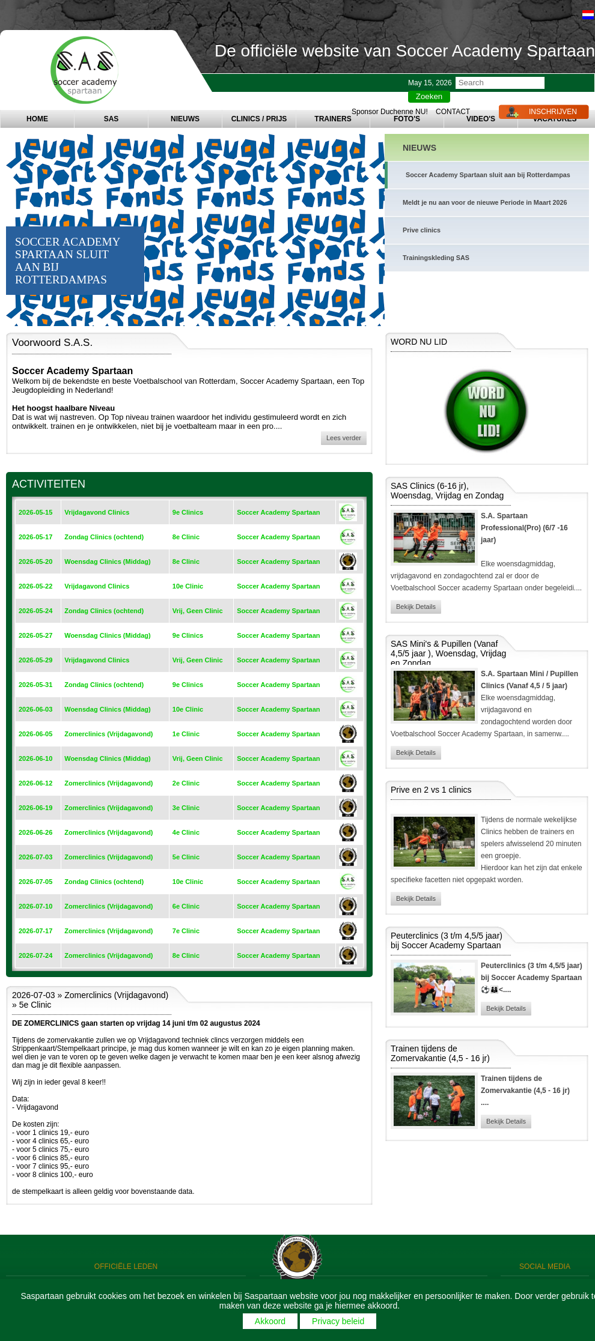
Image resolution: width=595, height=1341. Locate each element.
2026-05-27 (35, 635)
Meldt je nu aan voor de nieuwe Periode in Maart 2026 (485, 202)
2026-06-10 (35, 758)
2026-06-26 (35, 832)
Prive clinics (422, 230)
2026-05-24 (35, 610)
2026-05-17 (35, 536)
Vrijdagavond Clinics (96, 512)
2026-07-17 (35, 930)
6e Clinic (186, 906)
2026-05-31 (35, 684)
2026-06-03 (35, 709)
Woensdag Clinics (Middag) (107, 561)
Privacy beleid (338, 1321)
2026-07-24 (35, 955)
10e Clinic (187, 586)
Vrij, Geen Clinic (197, 610)
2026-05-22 (35, 586)
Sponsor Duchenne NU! (390, 111)
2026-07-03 (35, 857)
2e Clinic (186, 783)
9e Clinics (187, 512)
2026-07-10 (35, 906)
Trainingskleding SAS (436, 257)
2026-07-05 (35, 881)
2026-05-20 (35, 561)
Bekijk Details (416, 606)
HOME (37, 119)
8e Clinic (186, 536)
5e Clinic (186, 857)
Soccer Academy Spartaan (278, 512)
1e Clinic (186, 733)
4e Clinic (186, 832)
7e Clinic (186, 930)
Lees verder (343, 437)
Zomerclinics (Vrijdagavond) (108, 733)
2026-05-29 (35, 660)
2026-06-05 (35, 733)
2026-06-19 (35, 807)
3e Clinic (186, 807)
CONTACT (453, 111)
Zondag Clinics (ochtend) (104, 536)
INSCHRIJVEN (553, 111)
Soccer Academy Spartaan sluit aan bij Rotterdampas (488, 174)
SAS (111, 119)
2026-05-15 (35, 512)
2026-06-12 (35, 783)
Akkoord (270, 1321)
